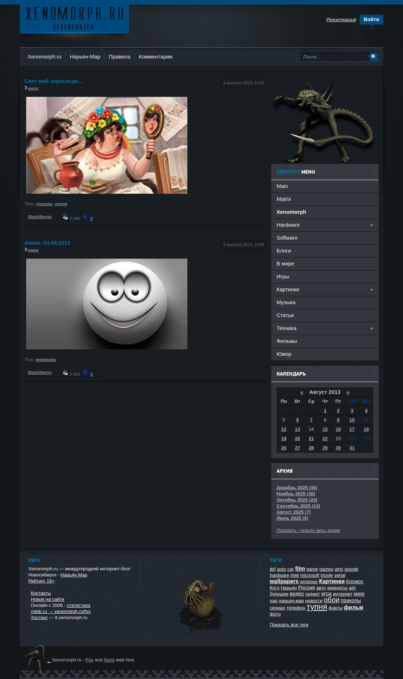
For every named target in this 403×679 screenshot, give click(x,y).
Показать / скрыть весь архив (308, 530)
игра (326, 594)
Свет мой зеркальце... (53, 81)
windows (309, 581)
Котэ (274, 587)
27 (297, 448)
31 (352, 448)
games (326, 569)
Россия (306, 587)
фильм (353, 607)
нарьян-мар (291, 600)
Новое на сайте (47, 599)
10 (352, 420)
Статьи (285, 315)
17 (352, 429)
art (273, 569)
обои (332, 600)
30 (338, 448)
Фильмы (287, 341)
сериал (277, 607)
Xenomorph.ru (45, 56)
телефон (296, 607)
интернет (342, 594)
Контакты (41, 593)
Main (282, 186)
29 (324, 448)
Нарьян (289, 587)
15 (324, 429)
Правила (119, 56)
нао (274, 600)
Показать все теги (289, 624)
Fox (89, 660)
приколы (44, 203)
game (312, 569)
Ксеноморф (74, 18)
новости (313, 600)
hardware (279, 575)
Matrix (284, 199)
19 (283, 438)
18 (366, 429)
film (300, 569)
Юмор (284, 354)
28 (311, 448)
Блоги (284, 250)
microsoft (309, 575)
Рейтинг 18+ (41, 581)
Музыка (286, 302)
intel (295, 575)
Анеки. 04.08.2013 (47, 243)
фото (275, 614)
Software (287, 238)
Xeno (109, 660)
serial (339, 575)
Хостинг (39, 617)
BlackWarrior (40, 216)
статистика (78, 605)
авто (321, 587)
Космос (354, 581)
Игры (283, 276)
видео (297, 594)
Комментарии (155, 56)
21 (311, 438)
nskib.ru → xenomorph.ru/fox (61, 611)
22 (324, 438)
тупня (61, 203)
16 (338, 429)
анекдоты (46, 359)
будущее (279, 594)
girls (339, 569)
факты (335, 607)
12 (283, 429)
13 (297, 429)
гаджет (312, 594)
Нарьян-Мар (85, 56)
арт (352, 587)
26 (283, 448)
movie (327, 575)
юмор (33, 88)
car (290, 569)
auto (281, 569)
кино (359, 594)
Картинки (332, 581)
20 (297, 438)
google (352, 569)
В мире (285, 263)
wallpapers (284, 581)
